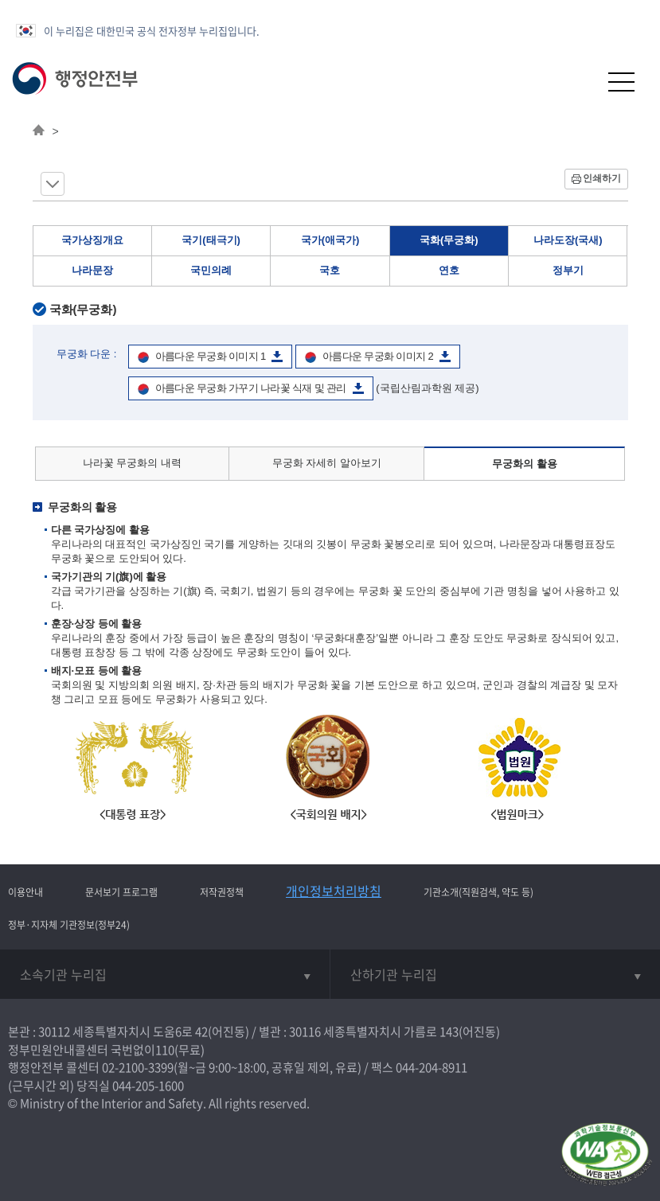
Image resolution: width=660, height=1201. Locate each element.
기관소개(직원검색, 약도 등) (478, 892)
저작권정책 (222, 892)
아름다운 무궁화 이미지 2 (377, 356)
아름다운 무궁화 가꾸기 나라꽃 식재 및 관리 (250, 388)
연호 (449, 270)
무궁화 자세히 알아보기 (326, 463)
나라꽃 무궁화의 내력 (132, 463)
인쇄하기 (602, 178)
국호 (329, 270)
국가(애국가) (330, 240)
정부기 (568, 270)
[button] (582, 82)
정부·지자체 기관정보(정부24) (69, 925)
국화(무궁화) (449, 240)
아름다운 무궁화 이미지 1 (210, 356)
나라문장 (92, 270)
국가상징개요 (92, 240)
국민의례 (211, 270)
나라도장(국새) (568, 240)
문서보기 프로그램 (121, 892)
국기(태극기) (211, 240)
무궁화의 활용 (524, 464)
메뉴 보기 (52, 184)
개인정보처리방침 (333, 890)
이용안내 (25, 892)
